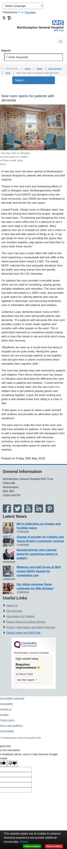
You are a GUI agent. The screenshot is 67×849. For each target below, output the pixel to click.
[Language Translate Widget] (23, 6)
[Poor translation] (12, 764)
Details (24, 841)
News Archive (55, 68)
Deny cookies (54, 846)
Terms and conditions (11, 725)
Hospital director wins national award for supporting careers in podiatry (37, 554)
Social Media (7, 731)
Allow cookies (32, 846)
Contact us (5, 709)
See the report (26, 679)
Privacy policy (7, 720)
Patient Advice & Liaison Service (26, 621)
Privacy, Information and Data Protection (30, 627)
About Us (12, 605)
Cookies (4, 714)
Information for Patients (20, 616)
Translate (27, 12)
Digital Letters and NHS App (23, 632)
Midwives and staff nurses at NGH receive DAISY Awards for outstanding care (39, 571)
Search (5, 50)
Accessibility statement (12, 698)
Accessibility (6, 703)
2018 (7, 73)
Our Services (14, 610)
